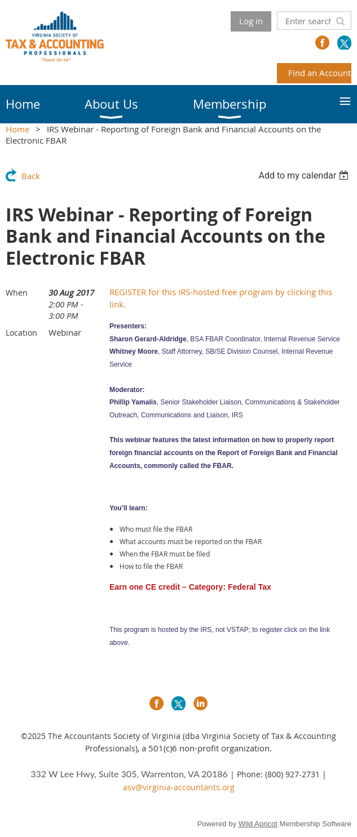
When (17, 292)
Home (17, 129)
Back (30, 175)
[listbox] (304, 175)
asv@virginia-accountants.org (179, 787)
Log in (251, 20)
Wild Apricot (258, 824)
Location (21, 332)
